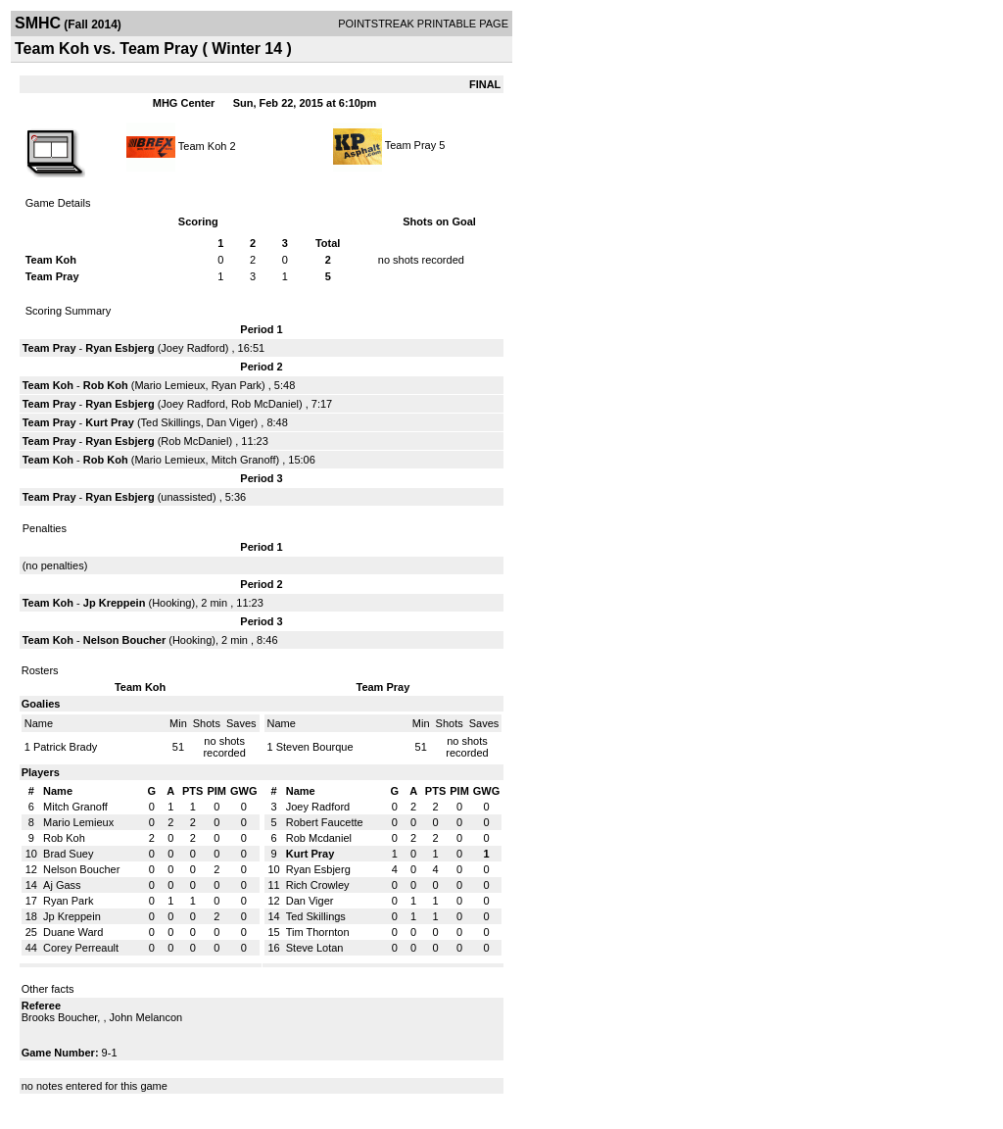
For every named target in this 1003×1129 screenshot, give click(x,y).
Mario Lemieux (169, 385)
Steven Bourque (315, 747)
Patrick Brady (65, 747)
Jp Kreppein (114, 603)
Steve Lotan (315, 948)
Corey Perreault (81, 948)
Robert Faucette (324, 822)
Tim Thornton (318, 932)
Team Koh (202, 145)
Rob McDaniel (265, 404)
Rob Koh (105, 385)
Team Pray (411, 145)
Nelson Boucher (124, 640)
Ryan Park (237, 385)
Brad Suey (68, 853)
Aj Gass (62, 885)
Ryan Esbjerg (119, 348)
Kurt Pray (109, 422)
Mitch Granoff (244, 460)
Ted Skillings (171, 422)
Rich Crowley (318, 885)
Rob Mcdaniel (319, 838)
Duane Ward (73, 932)
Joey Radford (192, 348)
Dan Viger (231, 422)
